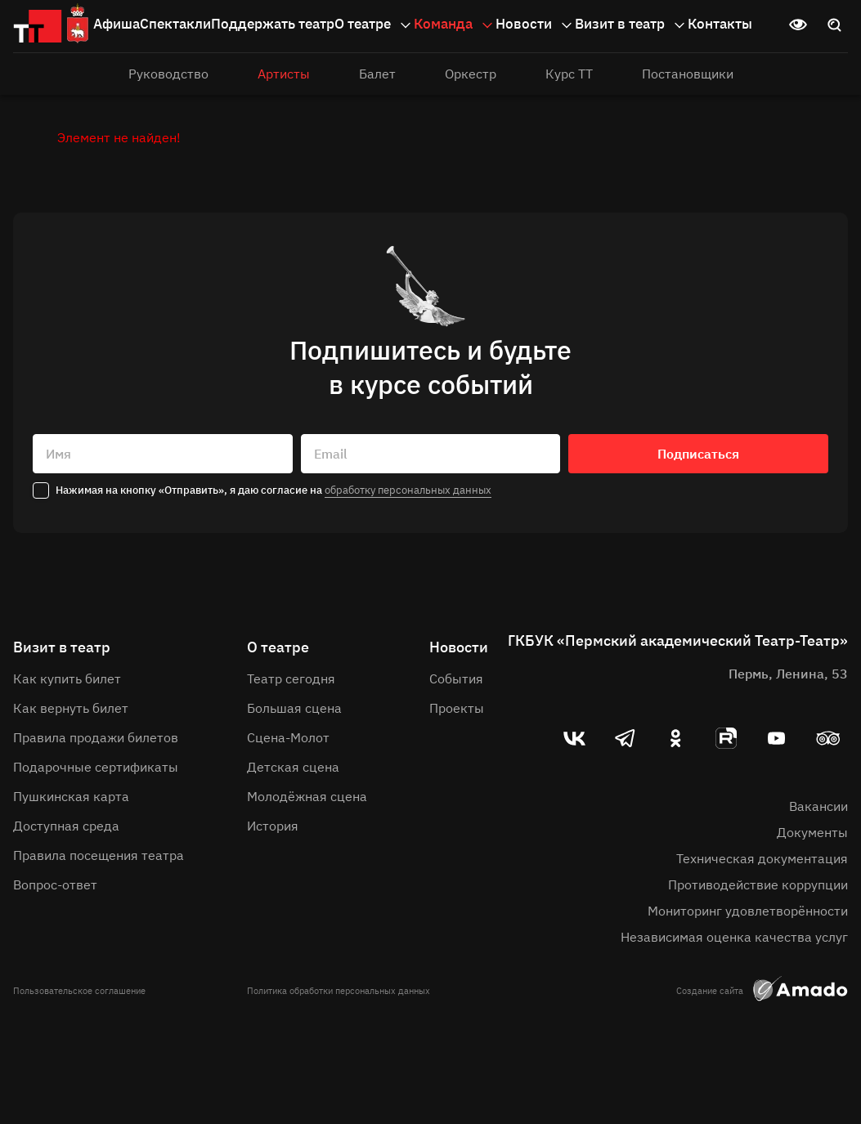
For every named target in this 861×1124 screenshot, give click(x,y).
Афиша (116, 24)
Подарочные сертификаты (95, 767)
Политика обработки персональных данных (338, 990)
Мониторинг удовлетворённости (748, 910)
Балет (377, 73)
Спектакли (175, 24)
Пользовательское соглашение (79, 990)
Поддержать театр (272, 24)
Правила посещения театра (98, 855)
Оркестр (470, 73)
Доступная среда (66, 825)
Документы (812, 832)
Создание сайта (762, 990)
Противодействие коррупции (758, 884)
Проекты (456, 708)
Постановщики (687, 73)
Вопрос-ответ (55, 884)
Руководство (168, 73)
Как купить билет (67, 678)
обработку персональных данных (408, 490)
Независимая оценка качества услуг (734, 937)
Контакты (720, 24)
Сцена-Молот (288, 737)
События (456, 678)
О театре (374, 24)
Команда (455, 24)
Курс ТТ (569, 73)
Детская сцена (293, 767)
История (272, 825)
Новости (535, 24)
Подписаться (698, 454)
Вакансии (818, 806)
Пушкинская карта (71, 796)
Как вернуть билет (70, 708)
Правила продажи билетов (95, 737)
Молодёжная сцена (307, 796)
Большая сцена (294, 708)
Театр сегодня (291, 678)
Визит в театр (631, 24)
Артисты (284, 73)
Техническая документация (762, 858)
